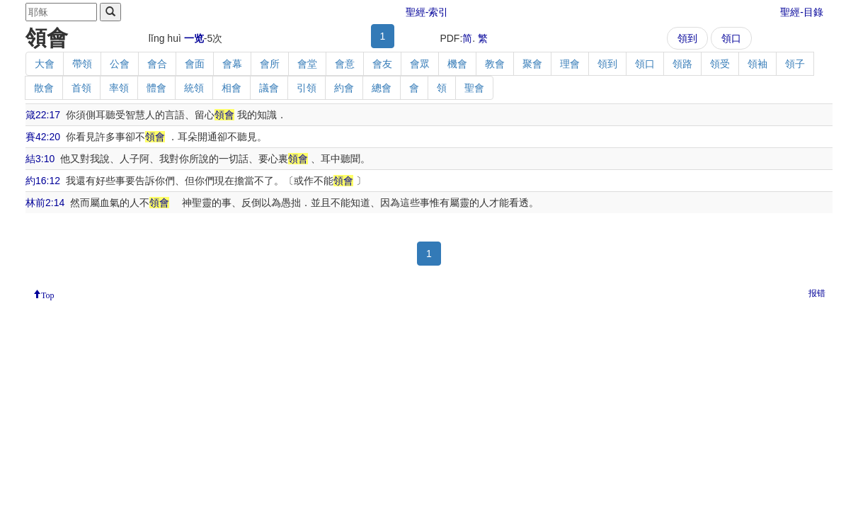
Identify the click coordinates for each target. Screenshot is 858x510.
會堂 (307, 63)
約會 (344, 88)
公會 (120, 63)
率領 (119, 88)
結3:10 (40, 158)
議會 (269, 88)
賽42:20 (42, 136)
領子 (795, 63)
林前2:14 (44, 202)
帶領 (82, 63)
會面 (195, 63)
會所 (270, 63)
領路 (682, 63)
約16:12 (42, 180)
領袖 (757, 63)
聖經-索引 (427, 12)
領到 (687, 38)
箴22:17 (42, 114)
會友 (382, 63)
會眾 (420, 63)
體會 (156, 88)
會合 (157, 63)
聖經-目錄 (801, 12)
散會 (44, 88)
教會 (495, 63)
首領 (81, 88)
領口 (731, 38)
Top (48, 294)
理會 (570, 63)
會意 (345, 63)
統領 (194, 88)
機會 (457, 63)
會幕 (232, 63)
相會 (231, 88)
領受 (720, 63)
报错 (816, 293)
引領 (306, 88)
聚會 (532, 63)
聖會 (474, 88)
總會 (381, 88)
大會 (45, 63)
